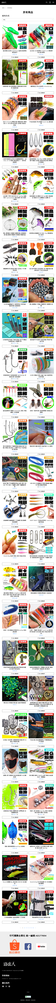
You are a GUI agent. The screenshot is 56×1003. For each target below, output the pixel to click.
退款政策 (33, 1000)
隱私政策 (28, 1000)
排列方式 (5, 16)
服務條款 (23, 1000)
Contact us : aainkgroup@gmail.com (11, 978)
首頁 (3, 7)
